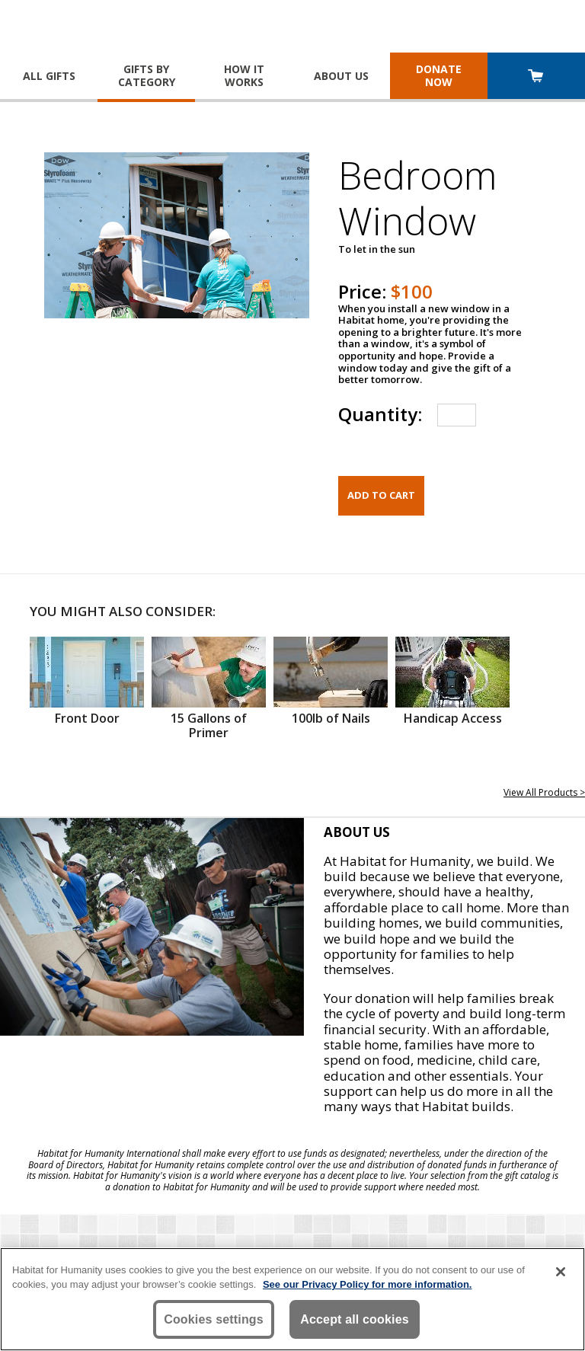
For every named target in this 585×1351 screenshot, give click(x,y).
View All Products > (544, 792)
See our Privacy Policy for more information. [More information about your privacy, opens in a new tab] (367, 1284)
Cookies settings (214, 1319)
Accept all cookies (354, 1319)
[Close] (560, 1272)
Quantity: (380, 413)
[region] (292, 1299)
